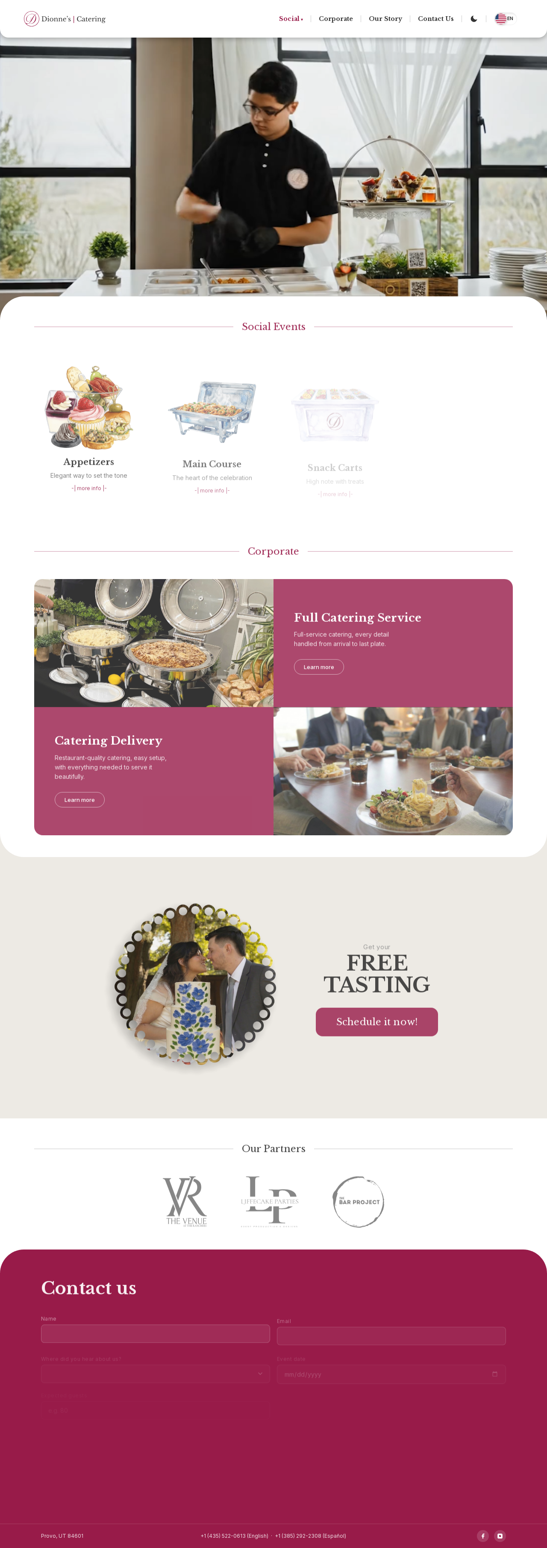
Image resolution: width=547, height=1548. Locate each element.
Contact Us (436, 19)
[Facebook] (483, 1536)
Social (289, 19)
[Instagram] (500, 1536)
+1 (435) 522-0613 (223, 1536)
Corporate (336, 19)
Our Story (385, 19)
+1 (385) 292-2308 (298, 1536)
